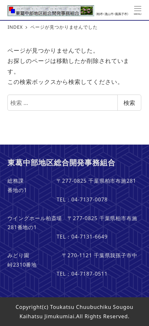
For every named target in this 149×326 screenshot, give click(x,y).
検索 (129, 103)
